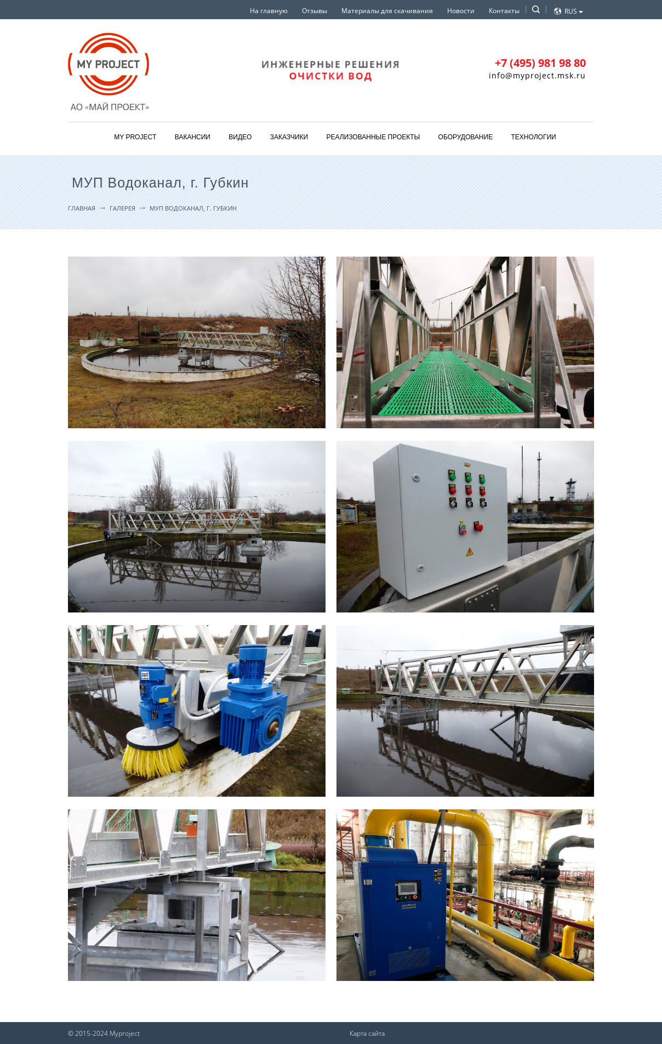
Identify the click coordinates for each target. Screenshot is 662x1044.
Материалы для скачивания (387, 10)
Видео (240, 137)
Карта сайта (367, 1033)
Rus (573, 11)
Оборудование (465, 137)
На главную (269, 10)
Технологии (533, 137)
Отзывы (314, 10)
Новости (461, 10)
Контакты (504, 10)
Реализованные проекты (373, 137)
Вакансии (192, 137)
